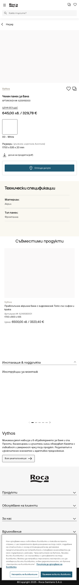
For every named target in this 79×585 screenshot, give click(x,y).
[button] (5, 13)
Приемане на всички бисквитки (56, 574)
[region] (39, 557)
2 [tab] (36, 422)
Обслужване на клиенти (39, 505)
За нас (39, 518)
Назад (9, 24)
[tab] (39, 362)
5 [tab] (46, 422)
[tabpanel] (39, 290)
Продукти (39, 492)
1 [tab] (32, 422)
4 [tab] (43, 422)
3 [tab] (39, 422)
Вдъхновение (39, 531)
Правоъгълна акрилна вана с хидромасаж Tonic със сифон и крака (39, 308)
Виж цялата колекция (18, 458)
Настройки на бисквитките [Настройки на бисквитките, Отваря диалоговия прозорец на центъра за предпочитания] (24, 574)
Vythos (8, 302)
